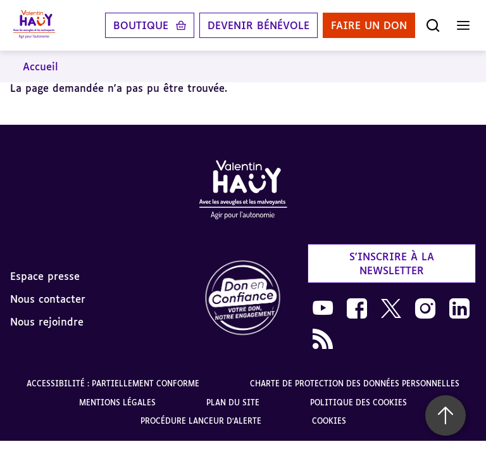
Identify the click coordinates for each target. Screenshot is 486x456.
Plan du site (232, 402)
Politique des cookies (358, 402)
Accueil (40, 66)
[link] (243, 298)
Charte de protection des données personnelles (354, 383)
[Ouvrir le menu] (463, 25)
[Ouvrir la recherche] (433, 25)
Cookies (329, 421)
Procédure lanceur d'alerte (200, 421)
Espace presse (45, 276)
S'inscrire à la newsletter (391, 263)
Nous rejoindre (47, 321)
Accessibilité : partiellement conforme (113, 383)
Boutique (140, 25)
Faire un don (369, 25)
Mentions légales (117, 402)
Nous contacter (47, 299)
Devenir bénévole (258, 25)
